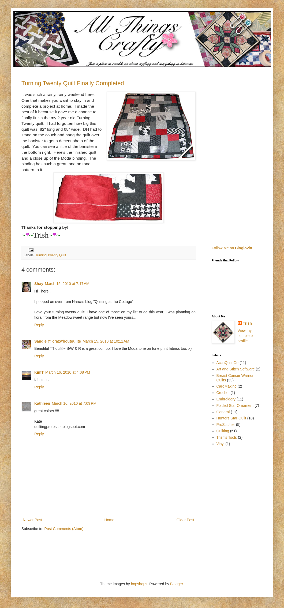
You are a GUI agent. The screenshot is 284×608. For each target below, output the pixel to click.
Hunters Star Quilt (231, 418)
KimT (39, 372)
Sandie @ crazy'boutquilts (57, 341)
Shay (38, 284)
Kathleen (42, 403)
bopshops (139, 584)
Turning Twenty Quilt (50, 255)
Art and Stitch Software (235, 369)
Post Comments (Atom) (63, 529)
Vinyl (220, 444)
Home (109, 520)
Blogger (176, 584)
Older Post (185, 520)
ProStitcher (225, 424)
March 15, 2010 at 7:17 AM (67, 284)
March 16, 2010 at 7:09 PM (74, 403)
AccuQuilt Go (227, 363)
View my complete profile (245, 335)
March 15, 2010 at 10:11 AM (106, 341)
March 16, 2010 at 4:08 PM (67, 372)
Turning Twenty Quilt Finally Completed (72, 83)
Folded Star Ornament (235, 405)
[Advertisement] (243, 155)
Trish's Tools (226, 437)
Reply (39, 325)
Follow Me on (232, 248)
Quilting (222, 431)
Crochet (223, 393)
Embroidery (226, 399)
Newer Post (32, 520)
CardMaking (226, 386)
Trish (247, 323)
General (223, 412)
